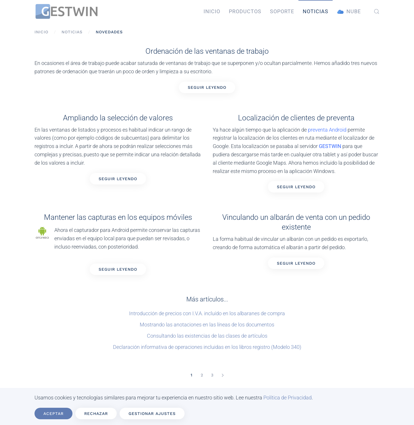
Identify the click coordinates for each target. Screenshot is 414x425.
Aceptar (53, 413)
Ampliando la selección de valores (118, 118)
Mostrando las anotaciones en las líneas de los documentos (207, 325)
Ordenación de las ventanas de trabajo (207, 51)
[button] (376, 11)
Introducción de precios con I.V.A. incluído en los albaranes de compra (207, 313)
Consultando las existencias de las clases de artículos (207, 336)
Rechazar (96, 413)
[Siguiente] (222, 375)
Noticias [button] (315, 11)
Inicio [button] (212, 11)
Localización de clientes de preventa (296, 118)
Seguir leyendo (207, 87)
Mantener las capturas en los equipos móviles (118, 217)
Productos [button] (245, 11)
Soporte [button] (282, 11)
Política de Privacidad (287, 398)
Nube (349, 11)
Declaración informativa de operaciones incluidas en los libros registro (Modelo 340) (207, 347)
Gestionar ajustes (152, 413)
